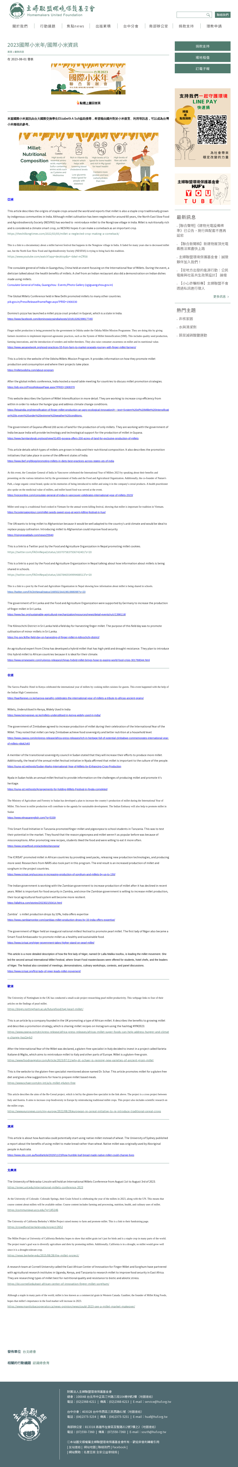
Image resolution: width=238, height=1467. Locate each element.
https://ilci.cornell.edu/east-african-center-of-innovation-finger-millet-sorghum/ (58, 1284)
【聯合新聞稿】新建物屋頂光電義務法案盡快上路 (202, 246)
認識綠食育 (41, 1362)
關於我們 (20, 25)
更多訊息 (220, 296)
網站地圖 (90, 1447)
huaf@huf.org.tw (156, 1416)
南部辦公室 (158, 25)
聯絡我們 (223, 14)
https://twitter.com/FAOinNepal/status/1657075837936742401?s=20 (49, 552)
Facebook (119, 1447)
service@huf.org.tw (158, 1401)
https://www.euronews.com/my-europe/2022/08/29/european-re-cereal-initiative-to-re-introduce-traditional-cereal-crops (84, 1111)
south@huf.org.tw (153, 1432)
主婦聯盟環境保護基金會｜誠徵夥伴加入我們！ (202, 259)
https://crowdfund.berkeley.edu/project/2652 (35, 1227)
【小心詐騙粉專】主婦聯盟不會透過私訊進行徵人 (202, 286)
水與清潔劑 (188, 326)
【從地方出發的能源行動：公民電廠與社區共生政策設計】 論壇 (202, 272)
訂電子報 (203, 68)
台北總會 (29, 1351)
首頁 (9, 51)
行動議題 (47, 25)
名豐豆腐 (90, 1452)
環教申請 (214, 25)
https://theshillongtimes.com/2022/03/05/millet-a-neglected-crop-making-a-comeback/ (63, 233)
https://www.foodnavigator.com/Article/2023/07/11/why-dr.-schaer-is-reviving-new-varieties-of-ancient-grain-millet (80, 1060)
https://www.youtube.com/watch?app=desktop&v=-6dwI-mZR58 (47, 256)
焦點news (75, 25)
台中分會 (131, 25)
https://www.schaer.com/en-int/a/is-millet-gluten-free (41, 1083)
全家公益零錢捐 (106, 1452)
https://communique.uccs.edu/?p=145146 (32, 1210)
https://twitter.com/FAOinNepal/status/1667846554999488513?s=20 (49, 574)
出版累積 (103, 25)
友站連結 (75, 1447)
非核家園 (186, 318)
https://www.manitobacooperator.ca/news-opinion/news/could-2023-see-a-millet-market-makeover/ (71, 1306)
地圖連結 (146, 1396)
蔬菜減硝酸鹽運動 (193, 334)
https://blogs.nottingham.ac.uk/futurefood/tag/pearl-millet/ (45, 1009)
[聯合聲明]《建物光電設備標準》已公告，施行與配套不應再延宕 (201, 230)
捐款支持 (186, 25)
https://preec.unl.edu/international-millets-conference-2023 (45, 1187)
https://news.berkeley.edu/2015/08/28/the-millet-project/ (43, 1255)
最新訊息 (19, 51)
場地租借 (203, 57)
